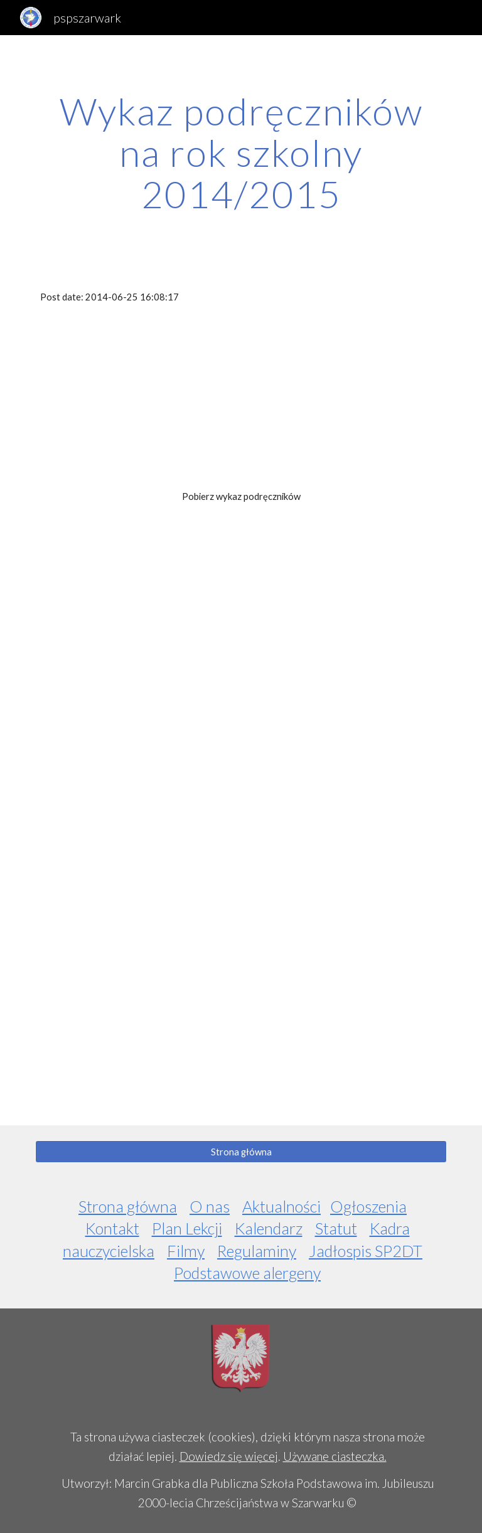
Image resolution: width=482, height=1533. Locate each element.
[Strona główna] (241, 1151)
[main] (240, 152)
